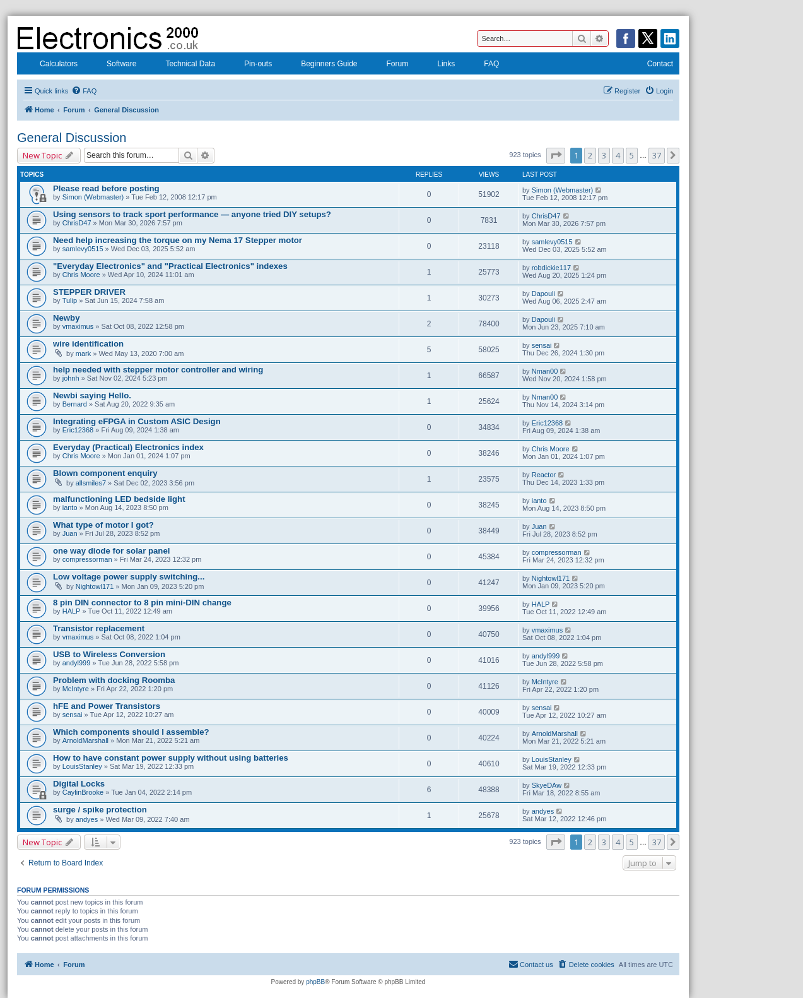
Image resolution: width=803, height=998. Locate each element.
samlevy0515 (82, 248)
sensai (542, 345)
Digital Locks (79, 783)
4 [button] (618, 155)
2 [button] (590, 155)
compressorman (87, 559)
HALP (71, 611)
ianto (70, 507)
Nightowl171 (95, 586)
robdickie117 (551, 267)
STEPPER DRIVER (89, 292)
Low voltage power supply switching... (128, 576)
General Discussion (71, 138)
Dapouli (543, 293)
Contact (652, 65)
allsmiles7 (91, 483)
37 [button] (656, 155)
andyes (87, 819)
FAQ (483, 65)
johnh (70, 378)
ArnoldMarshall (85, 740)
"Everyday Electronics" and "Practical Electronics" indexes (170, 266)
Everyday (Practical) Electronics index (128, 447)
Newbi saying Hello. (92, 395)
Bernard (74, 404)
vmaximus (78, 326)
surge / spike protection (100, 809)
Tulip (69, 300)
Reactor (544, 474)
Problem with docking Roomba (114, 680)
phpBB (315, 981)
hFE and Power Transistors (106, 706)
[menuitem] (84, 90)
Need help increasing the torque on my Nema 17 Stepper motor (177, 240)
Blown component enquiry (105, 473)
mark (83, 353)
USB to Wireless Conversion (109, 654)
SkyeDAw (546, 785)
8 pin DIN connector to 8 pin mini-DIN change (142, 602)
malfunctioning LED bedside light (119, 499)
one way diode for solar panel (111, 550)
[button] (555, 155)
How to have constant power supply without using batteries (170, 758)
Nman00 (545, 371)
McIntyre (75, 688)
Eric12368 (78, 430)
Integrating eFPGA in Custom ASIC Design (137, 421)
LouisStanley (82, 766)
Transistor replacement (98, 628)
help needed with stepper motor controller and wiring (158, 369)
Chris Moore (81, 274)
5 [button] (632, 155)
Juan (70, 533)
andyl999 (76, 663)
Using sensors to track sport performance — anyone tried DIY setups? (192, 214)
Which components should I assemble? (131, 732)
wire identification (88, 343)
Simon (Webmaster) (93, 197)
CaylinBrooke (82, 792)
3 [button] (604, 155)
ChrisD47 (76, 223)
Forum (389, 65)
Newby (66, 318)
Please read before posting (106, 188)
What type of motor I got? (103, 525)
